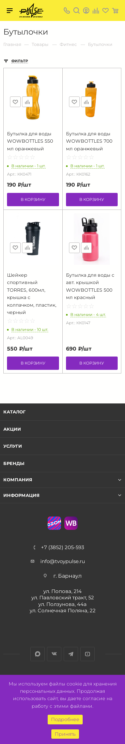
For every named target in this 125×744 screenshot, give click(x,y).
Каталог (14, 411)
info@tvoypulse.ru (62, 561)
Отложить (15, 101)
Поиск (76, 10)
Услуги (12, 446)
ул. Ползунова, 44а (62, 604)
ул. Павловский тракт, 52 (62, 597)
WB (71, 523)
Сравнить (27, 101)
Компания (17, 479)
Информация (21, 495)
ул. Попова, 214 (62, 591)
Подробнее (65, 719)
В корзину (33, 199)
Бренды (13, 463)
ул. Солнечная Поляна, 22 (63, 610)
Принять (65, 734)
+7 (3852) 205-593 (62, 547)
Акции (12, 429)
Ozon (54, 523)
